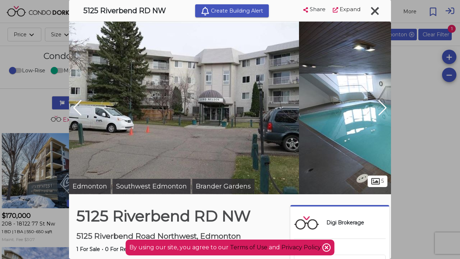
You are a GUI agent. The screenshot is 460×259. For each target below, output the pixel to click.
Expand (346, 9)
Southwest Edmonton (151, 186)
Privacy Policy (301, 247)
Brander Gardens (223, 186)
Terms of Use (248, 247)
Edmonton (90, 186)
